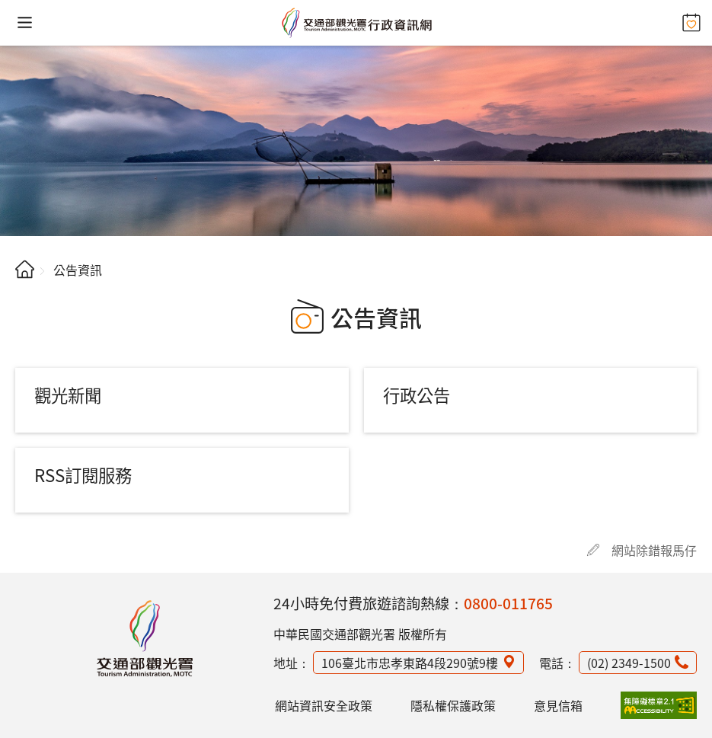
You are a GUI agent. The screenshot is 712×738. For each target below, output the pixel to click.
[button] (24, 22)
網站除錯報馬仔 (654, 550)
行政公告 (416, 394)
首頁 (24, 269)
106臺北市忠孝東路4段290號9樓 (409, 662)
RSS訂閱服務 (83, 474)
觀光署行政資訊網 (144, 638)
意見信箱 (558, 705)
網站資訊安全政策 (323, 705)
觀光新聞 (67, 394)
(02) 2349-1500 (629, 662)
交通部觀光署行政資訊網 (356, 23)
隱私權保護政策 (453, 705)
